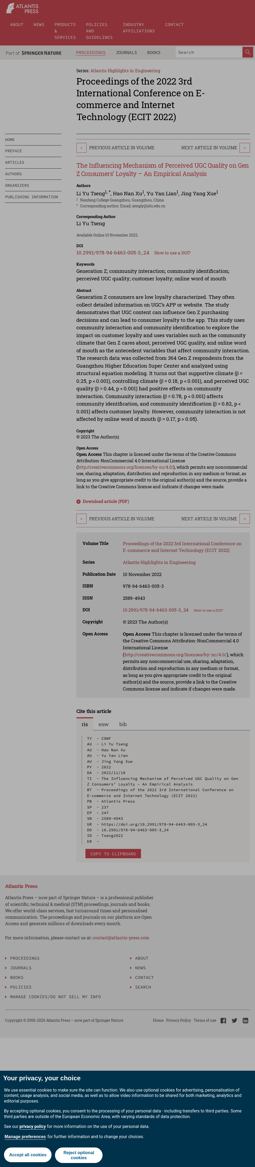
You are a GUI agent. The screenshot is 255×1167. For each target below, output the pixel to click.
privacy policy (32, 1126)
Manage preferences (25, 1136)
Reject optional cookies (79, 1155)
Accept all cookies (27, 1155)
